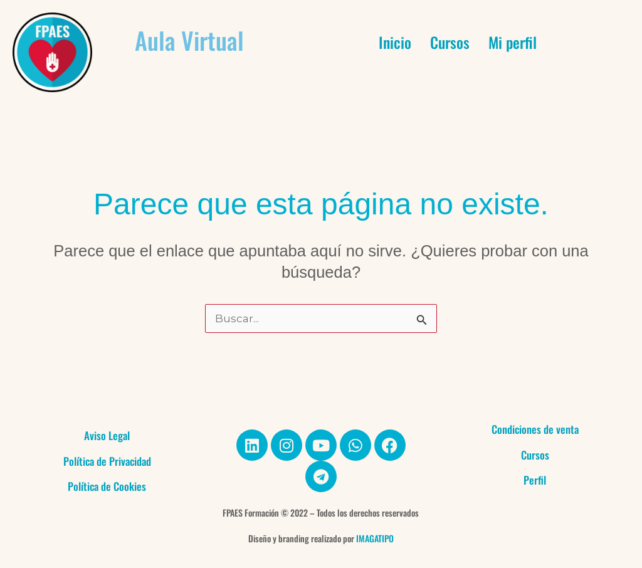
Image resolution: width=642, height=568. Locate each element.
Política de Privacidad (107, 461)
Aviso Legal (107, 435)
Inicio (395, 42)
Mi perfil (512, 42)
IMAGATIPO (375, 538)
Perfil (535, 480)
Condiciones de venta (535, 429)
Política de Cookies (107, 486)
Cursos (450, 42)
